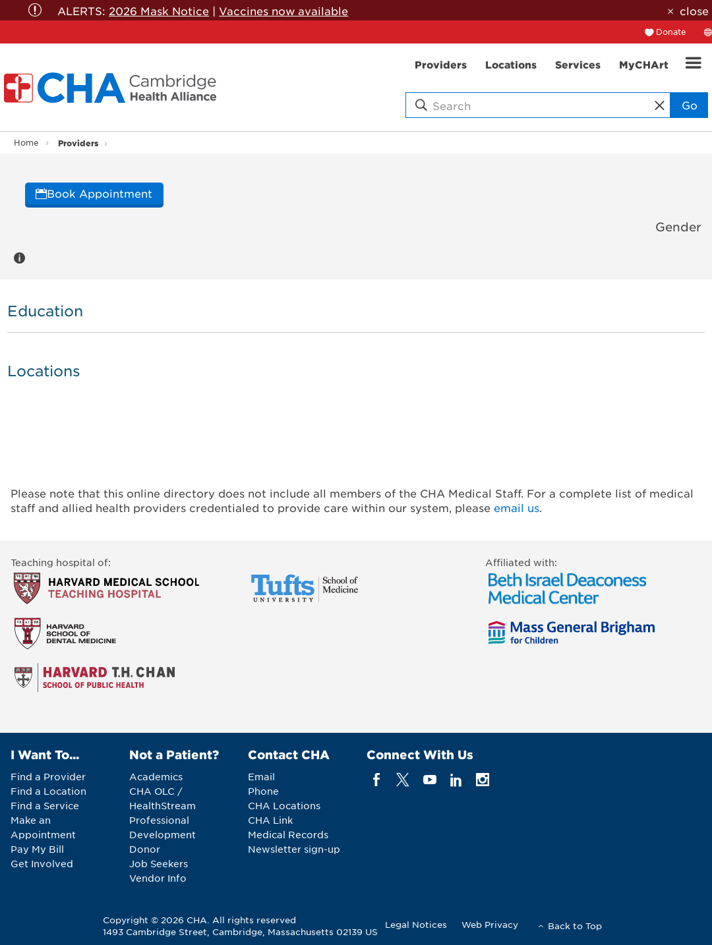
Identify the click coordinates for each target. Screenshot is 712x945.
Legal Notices (416, 924)
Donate (671, 31)
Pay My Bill (37, 849)
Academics (156, 776)
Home (26, 142)
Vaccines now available (283, 10)
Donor (144, 849)
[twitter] (403, 780)
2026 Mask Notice (159, 10)
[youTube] (429, 780)
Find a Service (45, 805)
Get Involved (42, 863)
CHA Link (270, 820)
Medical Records (288, 834)
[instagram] (483, 780)
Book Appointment (94, 193)
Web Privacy (489, 924)
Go (689, 104)
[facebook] (377, 780)
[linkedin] (456, 780)
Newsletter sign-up (294, 849)
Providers (78, 142)
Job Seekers (158, 863)
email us (516, 507)
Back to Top (575, 925)
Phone (263, 791)
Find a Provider (48, 776)
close (694, 10)
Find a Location (48, 791)
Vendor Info (158, 878)
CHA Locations (284, 805)
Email (261, 776)
